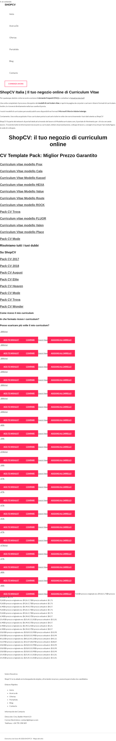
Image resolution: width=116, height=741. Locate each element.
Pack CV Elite (9, 279)
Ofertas (13, 37)
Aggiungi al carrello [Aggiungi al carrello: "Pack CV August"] (61, 527)
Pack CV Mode (10, 238)
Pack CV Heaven (11, 286)
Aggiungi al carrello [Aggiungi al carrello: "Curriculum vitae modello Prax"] (61, 340)
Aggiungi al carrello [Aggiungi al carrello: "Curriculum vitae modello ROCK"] (61, 420)
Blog (11, 61)
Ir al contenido (5, 1)
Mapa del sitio (38, 739)
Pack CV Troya (10, 211)
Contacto (13, 73)
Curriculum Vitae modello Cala (21, 171)
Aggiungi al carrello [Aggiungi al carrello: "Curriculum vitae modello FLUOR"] (61, 447)
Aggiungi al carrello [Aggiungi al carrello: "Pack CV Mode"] (61, 487)
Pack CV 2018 (9, 265)
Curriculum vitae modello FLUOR (23, 218)
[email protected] (77, 98)
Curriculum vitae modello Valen (22, 225)
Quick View (43, 340)
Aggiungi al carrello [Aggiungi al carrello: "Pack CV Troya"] (61, 433)
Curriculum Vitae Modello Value (22, 191)
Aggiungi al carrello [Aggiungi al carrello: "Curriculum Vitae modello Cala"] (61, 353)
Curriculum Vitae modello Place (22, 232)
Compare (30, 340)
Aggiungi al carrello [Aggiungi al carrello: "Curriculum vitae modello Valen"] (61, 460)
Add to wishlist (11, 340)
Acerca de (13, 26)
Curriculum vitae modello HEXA (22, 184)
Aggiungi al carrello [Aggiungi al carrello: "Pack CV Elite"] (61, 540)
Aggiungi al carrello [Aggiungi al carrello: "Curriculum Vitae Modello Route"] (61, 407)
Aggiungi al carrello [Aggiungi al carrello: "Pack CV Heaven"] (61, 554)
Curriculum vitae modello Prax (21, 164)
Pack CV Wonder (11, 306)
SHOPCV (10, 4)
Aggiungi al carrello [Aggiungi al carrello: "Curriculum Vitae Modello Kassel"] (61, 367)
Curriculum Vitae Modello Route (22, 198)
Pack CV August (11, 272)
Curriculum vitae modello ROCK (22, 205)
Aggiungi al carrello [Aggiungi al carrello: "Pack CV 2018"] (61, 514)
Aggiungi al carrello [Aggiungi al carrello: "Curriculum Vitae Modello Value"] (61, 393)
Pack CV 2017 (9, 259)
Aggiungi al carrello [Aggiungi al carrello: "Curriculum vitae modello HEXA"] (61, 380)
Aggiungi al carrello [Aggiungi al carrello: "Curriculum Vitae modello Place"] (61, 473)
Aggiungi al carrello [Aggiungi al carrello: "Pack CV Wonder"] (61, 594)
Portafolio (14, 49)
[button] (16, 84)
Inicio (11, 14)
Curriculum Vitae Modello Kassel (23, 177)
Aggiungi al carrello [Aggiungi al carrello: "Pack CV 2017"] (61, 500)
